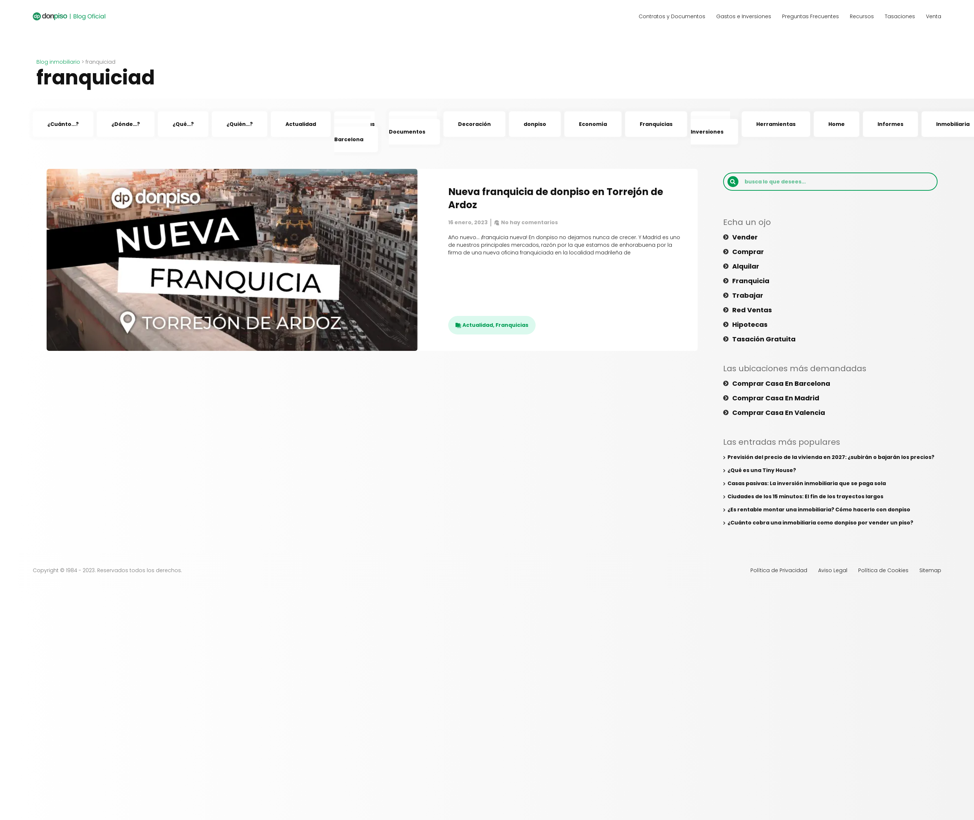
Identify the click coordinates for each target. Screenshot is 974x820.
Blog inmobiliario (58, 62)
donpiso (535, 124)
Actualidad (300, 124)
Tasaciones (900, 16)
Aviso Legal (832, 570)
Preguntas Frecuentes (810, 16)
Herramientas (776, 124)
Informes (890, 124)
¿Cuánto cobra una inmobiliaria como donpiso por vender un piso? (820, 522)
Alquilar (745, 266)
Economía (593, 124)
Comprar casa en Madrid (775, 398)
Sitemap (930, 570)
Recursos (862, 16)
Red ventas (752, 310)
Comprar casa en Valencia (778, 412)
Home (836, 124)
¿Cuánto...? (63, 124)
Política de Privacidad (778, 570)
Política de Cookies (883, 570)
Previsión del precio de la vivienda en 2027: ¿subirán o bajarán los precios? (830, 457)
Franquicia (750, 281)
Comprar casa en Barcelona (781, 383)
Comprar (748, 251)
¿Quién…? (239, 124)
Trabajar (747, 295)
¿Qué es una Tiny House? (761, 470)
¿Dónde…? (125, 124)
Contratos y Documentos (672, 16)
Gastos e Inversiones (743, 16)
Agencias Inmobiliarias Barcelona (354, 131)
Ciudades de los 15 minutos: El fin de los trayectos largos (805, 496)
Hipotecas (750, 324)
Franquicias (656, 124)
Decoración (474, 124)
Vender (745, 237)
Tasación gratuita (764, 339)
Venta (933, 16)
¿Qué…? (183, 124)
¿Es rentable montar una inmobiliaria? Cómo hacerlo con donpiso (819, 509)
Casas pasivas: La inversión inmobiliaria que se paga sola (806, 483)
